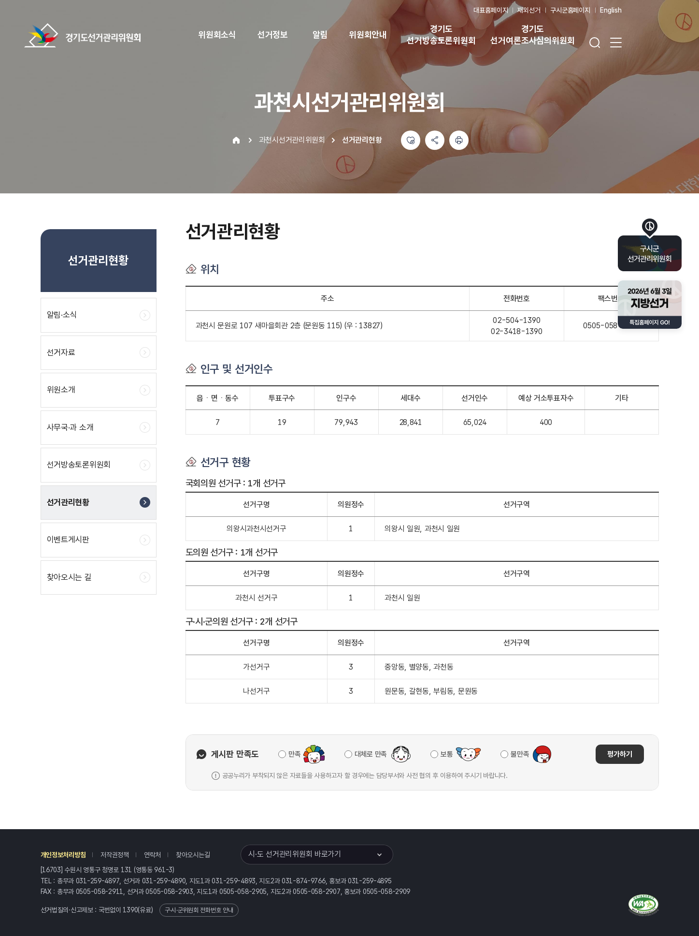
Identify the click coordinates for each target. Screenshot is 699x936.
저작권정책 (114, 855)
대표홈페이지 (490, 10)
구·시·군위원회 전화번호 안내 (199, 910)
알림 (320, 34)
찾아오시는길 (193, 855)
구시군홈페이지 (570, 10)
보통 (447, 754)
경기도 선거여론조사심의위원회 (532, 34)
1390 (130, 910)
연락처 (152, 855)
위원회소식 (217, 34)
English (611, 10)
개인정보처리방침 (63, 855)
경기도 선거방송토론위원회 (441, 34)
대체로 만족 (371, 754)
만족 (294, 754)
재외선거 (528, 10)
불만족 (520, 754)
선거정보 (272, 34)
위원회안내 (368, 34)
